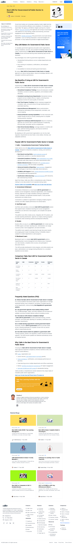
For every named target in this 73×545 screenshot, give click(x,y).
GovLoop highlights (25, 29)
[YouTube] (13, 523)
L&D (45, 455)
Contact (55, 542)
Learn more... (60, 47)
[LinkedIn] (10, 523)
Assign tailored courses (39, 154)
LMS (18, 427)
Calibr (19, 354)
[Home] (3, 2)
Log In (61, 1)
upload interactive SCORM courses (44, 171)
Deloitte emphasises (26, 36)
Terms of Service (68, 542)
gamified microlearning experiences (31, 366)
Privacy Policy (61, 542)
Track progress (40, 167)
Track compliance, (22, 359)
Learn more (19, 389)
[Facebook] (4, 523)
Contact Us (55, 1)
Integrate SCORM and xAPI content (27, 368)
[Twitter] (7, 523)
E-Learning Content (48, 483)
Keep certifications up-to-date (44, 158)
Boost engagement (39, 176)
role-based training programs (34, 356)
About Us (51, 542)
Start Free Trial (68, 1)
